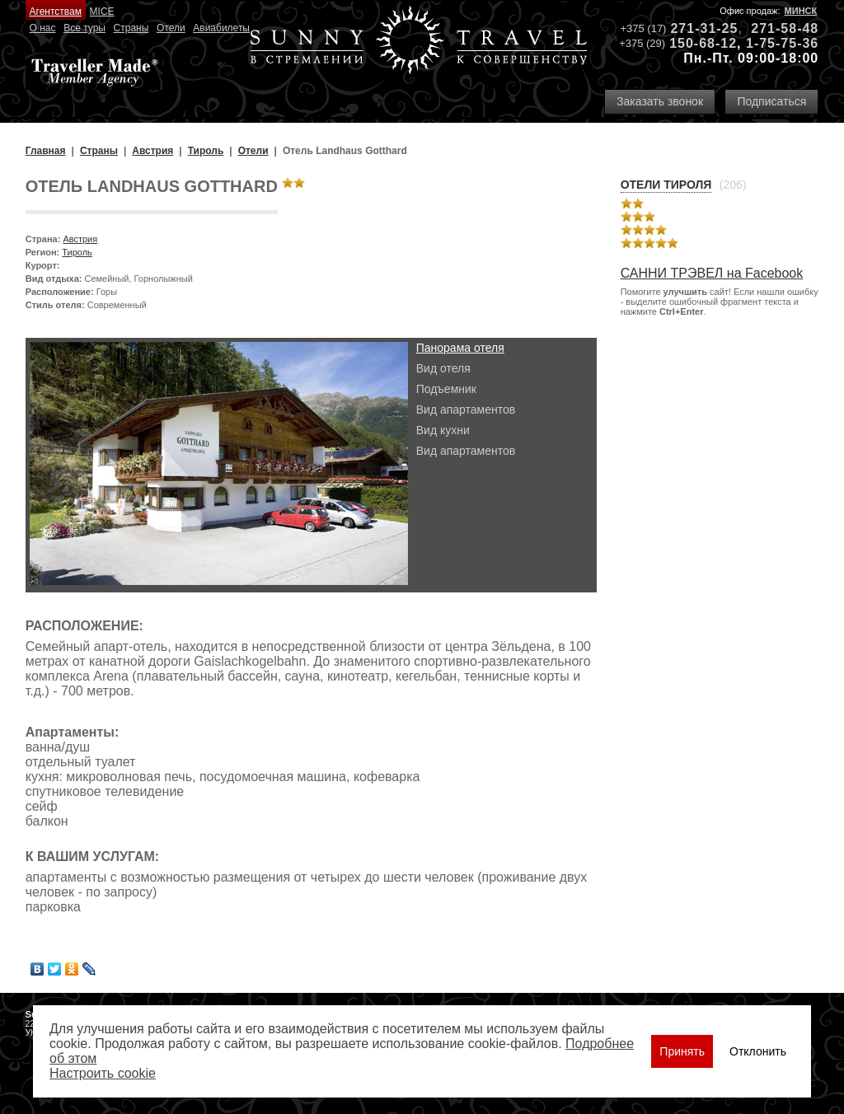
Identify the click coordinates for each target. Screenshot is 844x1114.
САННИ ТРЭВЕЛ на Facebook (712, 273)
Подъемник (446, 389)
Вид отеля (443, 368)
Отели (171, 28)
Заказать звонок (660, 101)
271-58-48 (784, 28)
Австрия (80, 239)
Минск (801, 11)
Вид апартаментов (466, 409)
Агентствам (56, 11)
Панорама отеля (460, 347)
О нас (43, 28)
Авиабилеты (221, 28)
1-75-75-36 (782, 43)
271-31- (695, 28)
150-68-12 (703, 43)
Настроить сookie (102, 1073)
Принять (682, 1051)
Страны (131, 28)
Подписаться (771, 101)
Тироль (77, 252)
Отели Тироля (666, 184)
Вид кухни (443, 430)
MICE (102, 11)
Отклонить (757, 1051)
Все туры (84, 28)
